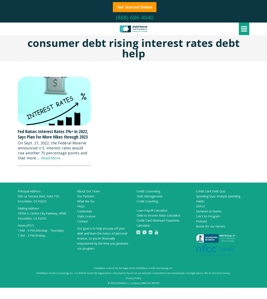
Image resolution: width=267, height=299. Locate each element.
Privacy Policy (133, 278)
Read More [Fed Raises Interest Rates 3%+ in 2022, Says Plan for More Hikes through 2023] (50, 157)
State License (86, 216)
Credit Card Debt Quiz (210, 191)
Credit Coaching (147, 201)
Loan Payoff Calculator (152, 210)
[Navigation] (244, 29)
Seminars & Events (209, 211)
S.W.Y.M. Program (208, 216)
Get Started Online (134, 7)
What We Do (85, 201)
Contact (82, 221)
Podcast (201, 221)
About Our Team (88, 191)
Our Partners (85, 196)
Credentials (84, 211)
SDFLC (200, 206)
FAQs (80, 206)
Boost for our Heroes (210, 226)
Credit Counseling (148, 191)
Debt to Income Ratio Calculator (158, 215)
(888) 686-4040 (135, 17)
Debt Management (149, 196)
